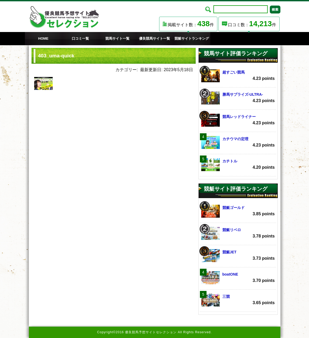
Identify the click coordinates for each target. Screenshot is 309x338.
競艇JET (238, 255)
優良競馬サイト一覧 (154, 38)
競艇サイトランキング (191, 38)
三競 (238, 300)
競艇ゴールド (238, 211)
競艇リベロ (238, 233)
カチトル (238, 164)
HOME (43, 38)
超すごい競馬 (238, 75)
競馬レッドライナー (238, 120)
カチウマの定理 (238, 142)
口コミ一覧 (80, 38)
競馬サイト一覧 (117, 38)
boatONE (238, 277)
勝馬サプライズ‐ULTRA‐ (238, 98)
